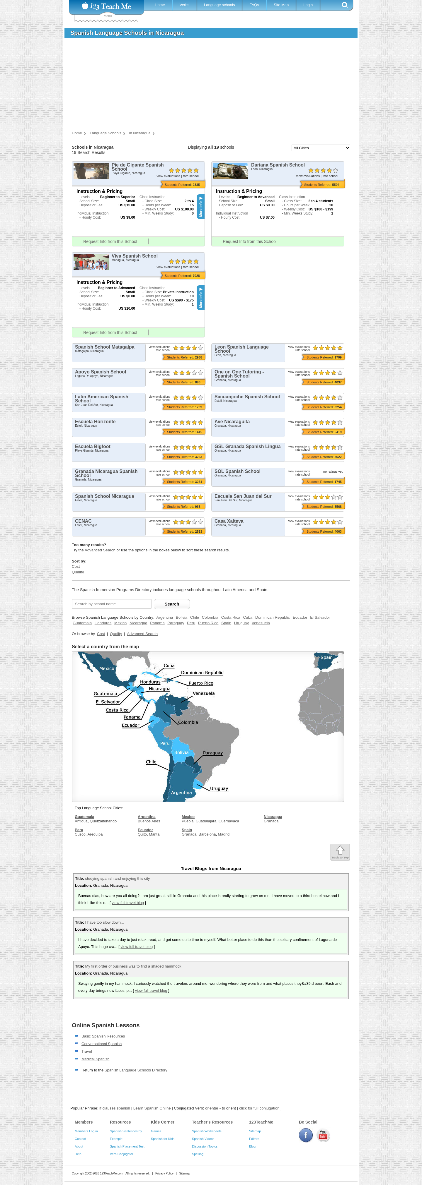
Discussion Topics (204, 1146)
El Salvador (320, 617)
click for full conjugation (259, 1108)
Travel (86, 1051)
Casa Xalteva (229, 521)
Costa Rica (230, 617)
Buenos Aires (149, 821)
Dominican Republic (272, 617)
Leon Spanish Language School (242, 349)
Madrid (224, 834)
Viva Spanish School (135, 255)
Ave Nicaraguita (232, 421)
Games (156, 1131)
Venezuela (261, 623)
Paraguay (175, 623)
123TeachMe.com (111, 1173)
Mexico (120, 623)
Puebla (187, 821)
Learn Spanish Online (152, 1108)
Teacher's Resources (212, 1122)
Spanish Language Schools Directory (136, 1070)
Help (78, 1154)
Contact (80, 1139)
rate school (191, 176)
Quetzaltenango (103, 821)
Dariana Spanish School (278, 164)
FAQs (254, 5)
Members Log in (86, 1131)
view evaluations (168, 176)
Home (160, 5)
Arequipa (95, 834)
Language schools (219, 5)
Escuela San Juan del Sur (243, 496)
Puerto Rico (208, 623)
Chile (194, 617)
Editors (254, 1139)
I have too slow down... (104, 922)
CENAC (83, 521)
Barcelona (207, 834)
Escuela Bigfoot (92, 446)
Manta (154, 834)
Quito (142, 834)
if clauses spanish (114, 1108)
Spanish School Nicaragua (104, 496)
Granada (189, 834)
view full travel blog (128, 903)
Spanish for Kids (162, 1139)
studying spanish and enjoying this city (117, 878)
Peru (191, 623)
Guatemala (82, 623)
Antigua (81, 821)
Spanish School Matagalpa (105, 346)
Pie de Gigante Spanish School (138, 167)
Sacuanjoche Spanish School (247, 396)
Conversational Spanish (101, 1044)
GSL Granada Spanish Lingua (248, 446)
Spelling (197, 1154)
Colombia (210, 617)
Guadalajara (206, 821)
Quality (78, 572)
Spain (226, 623)
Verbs (184, 5)
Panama (157, 623)
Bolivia (181, 617)
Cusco (80, 834)
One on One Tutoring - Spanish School (239, 373)
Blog (252, 1146)
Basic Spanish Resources (103, 1036)
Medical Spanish (95, 1059)
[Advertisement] (206, 86)
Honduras (103, 623)
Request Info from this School (110, 241)
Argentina (164, 617)
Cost (76, 566)
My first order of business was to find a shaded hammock (133, 966)
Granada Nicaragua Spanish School (106, 473)
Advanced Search (100, 550)
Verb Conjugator (121, 1154)
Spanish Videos (203, 1139)
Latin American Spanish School (101, 398)
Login (308, 5)
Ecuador (300, 617)
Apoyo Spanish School (100, 371)
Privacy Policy (164, 1173)
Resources (120, 1122)
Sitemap (255, 1131)
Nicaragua (138, 623)
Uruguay (241, 623)
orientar (211, 1108)
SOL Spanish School (238, 471)
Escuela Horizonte (95, 421)
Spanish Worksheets (207, 1131)
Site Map (281, 5)
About (79, 1146)
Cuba (247, 617)
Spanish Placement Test (127, 1146)
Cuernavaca (229, 821)
